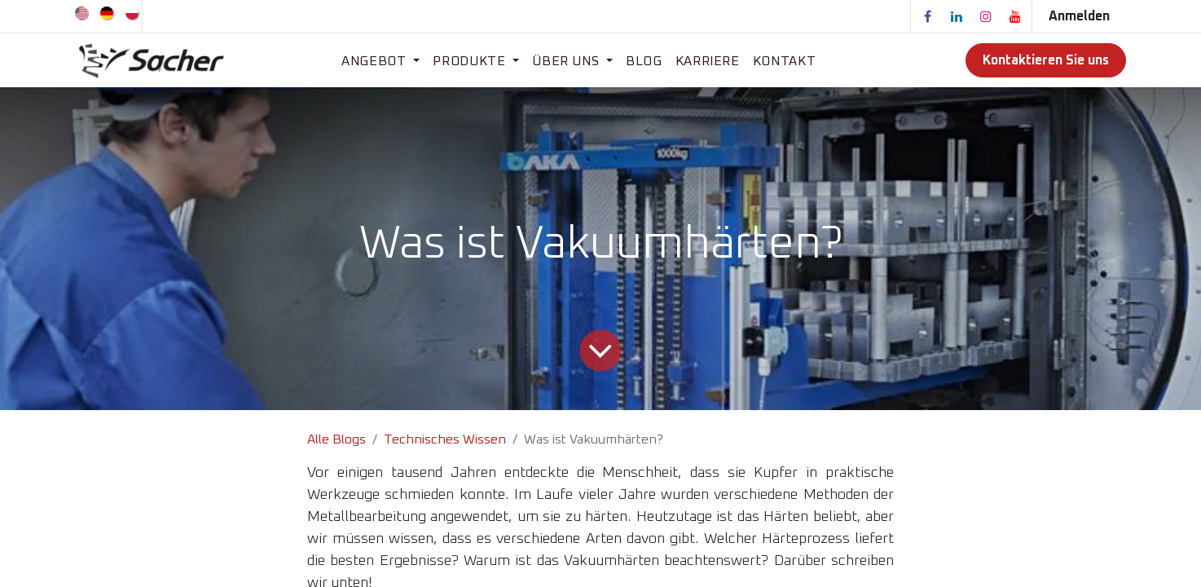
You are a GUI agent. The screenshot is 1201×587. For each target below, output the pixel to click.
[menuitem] (82, 12)
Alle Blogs (336, 439)
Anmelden (1079, 16)
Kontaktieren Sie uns (1046, 60)
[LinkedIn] (957, 16)
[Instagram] (986, 16)
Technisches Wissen (445, 439)
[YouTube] (1015, 16)
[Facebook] (927, 16)
